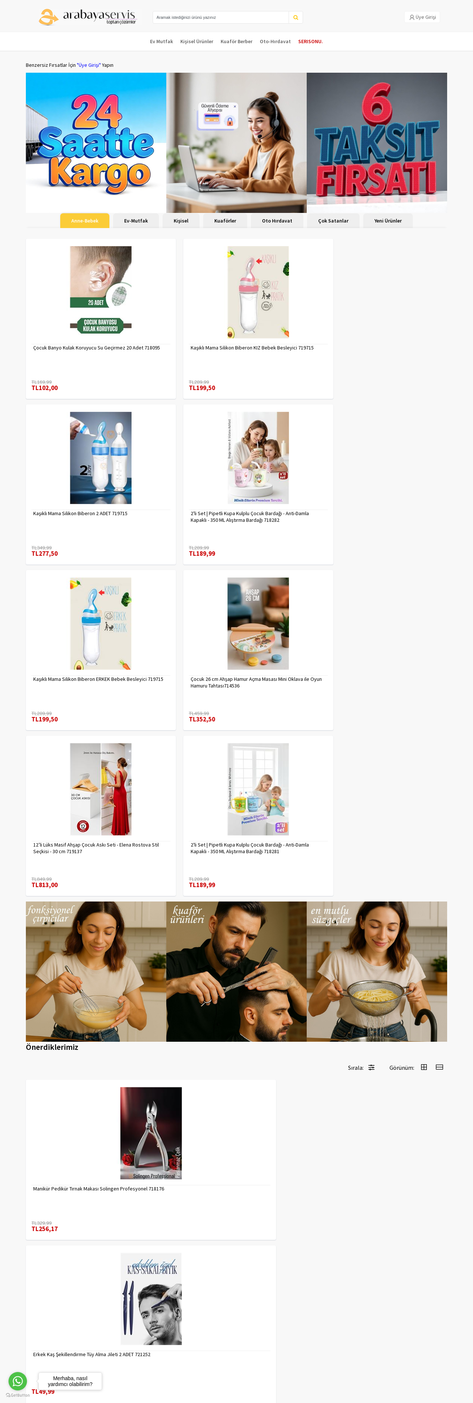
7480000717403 (157, 993)
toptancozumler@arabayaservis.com (381, 1359)
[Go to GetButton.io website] (18, 1395)
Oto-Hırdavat (275, 41)
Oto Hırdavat (277, 220)
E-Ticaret (400, 1395)
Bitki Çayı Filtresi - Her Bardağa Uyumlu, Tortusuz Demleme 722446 (286, 838)
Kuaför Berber (236, 41)
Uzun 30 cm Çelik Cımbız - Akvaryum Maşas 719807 (287, 1155)
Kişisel (181, 220)
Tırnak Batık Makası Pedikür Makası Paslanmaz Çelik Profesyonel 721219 (73, 1155)
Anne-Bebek (84, 220)
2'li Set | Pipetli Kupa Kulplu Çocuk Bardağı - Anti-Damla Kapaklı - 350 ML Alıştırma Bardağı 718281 (394, 502)
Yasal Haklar (110, 1340)
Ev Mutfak (161, 41)
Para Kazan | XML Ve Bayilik (55, 1320)
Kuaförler (225, 220)
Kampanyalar (40, 1340)
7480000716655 (371, 835)
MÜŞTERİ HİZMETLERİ (48, 1349)
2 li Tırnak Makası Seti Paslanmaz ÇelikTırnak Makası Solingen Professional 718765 (283, 996)
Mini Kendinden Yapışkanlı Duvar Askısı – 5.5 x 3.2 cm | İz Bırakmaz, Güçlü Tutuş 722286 (397, 996)
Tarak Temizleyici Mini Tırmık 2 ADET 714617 (393, 1155)
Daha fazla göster (236, 1242)
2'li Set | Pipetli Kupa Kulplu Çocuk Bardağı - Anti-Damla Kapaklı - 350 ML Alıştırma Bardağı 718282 (394, 343)
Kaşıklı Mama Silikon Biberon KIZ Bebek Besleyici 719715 (175, 343)
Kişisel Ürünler (196, 41)
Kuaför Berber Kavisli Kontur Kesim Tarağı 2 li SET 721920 (71, 996)
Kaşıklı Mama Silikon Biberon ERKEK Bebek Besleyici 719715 (71, 502)
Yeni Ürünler (388, 220)
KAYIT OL (435, 1324)
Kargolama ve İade (46, 1330)
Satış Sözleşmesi (116, 1349)
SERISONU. (310, 41)
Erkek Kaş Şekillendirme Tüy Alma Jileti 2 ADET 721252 (182, 838)
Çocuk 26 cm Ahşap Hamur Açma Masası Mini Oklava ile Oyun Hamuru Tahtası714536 (179, 502)
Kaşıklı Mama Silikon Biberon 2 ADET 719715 (286, 343)
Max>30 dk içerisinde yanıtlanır (381, 1371)
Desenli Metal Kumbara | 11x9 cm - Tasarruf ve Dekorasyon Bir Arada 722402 (177, 1155)
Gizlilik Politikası (114, 1330)
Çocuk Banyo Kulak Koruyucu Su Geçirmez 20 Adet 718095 (68, 343)
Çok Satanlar (333, 220)
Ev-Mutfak (136, 220)
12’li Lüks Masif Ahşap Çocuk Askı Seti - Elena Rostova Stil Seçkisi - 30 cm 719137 (290, 502)
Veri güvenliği (111, 1320)
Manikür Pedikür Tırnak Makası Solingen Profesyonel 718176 (66, 838)
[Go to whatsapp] (17, 1381)
